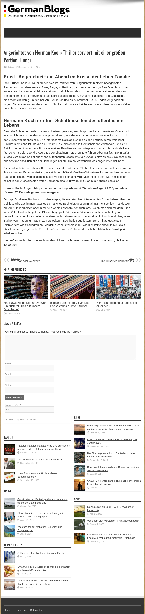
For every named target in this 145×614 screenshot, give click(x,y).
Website (9, 385)
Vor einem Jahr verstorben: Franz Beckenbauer (113, 520)
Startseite (9, 610)
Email (8, 374)
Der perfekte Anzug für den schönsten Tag (40, 459)
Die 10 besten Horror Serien (111, 260)
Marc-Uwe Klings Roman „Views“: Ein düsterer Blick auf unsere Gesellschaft (25, 306)
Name (8, 363)
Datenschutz (37, 610)
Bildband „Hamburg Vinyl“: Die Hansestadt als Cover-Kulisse (69, 304)
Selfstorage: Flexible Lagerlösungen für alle (41, 553)
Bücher (11, 67)
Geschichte (73, 156)
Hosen (80, 135)
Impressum (22, 610)
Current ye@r (13, 405)
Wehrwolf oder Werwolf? (34, 260)
